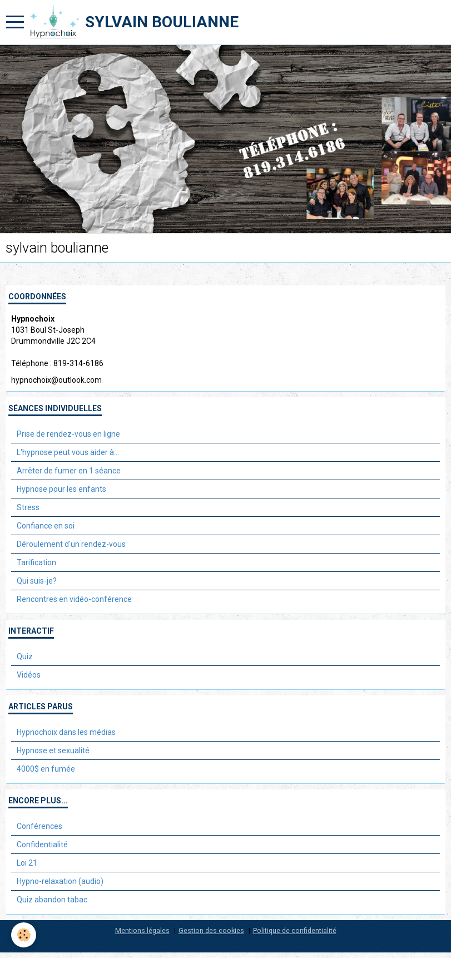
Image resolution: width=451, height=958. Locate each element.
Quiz (25, 656)
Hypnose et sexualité (53, 750)
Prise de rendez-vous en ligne (68, 433)
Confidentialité (42, 844)
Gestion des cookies (211, 930)
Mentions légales (142, 930)
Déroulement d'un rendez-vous (71, 544)
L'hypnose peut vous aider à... (68, 452)
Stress (28, 507)
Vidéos (29, 674)
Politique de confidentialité (294, 930)
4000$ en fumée (46, 768)
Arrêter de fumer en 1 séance (69, 470)
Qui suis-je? (37, 580)
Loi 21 (27, 862)
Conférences (39, 826)
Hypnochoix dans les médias (66, 732)
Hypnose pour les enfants (61, 489)
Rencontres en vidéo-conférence (74, 599)
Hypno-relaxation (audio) (60, 881)
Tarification (36, 562)
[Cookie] (23, 934)
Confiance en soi (46, 525)
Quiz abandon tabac (52, 899)
